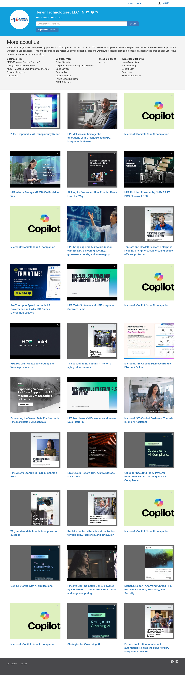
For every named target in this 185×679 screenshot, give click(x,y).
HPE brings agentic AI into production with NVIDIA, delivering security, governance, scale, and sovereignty (89, 251)
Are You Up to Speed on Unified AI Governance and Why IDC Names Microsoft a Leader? (30, 309)
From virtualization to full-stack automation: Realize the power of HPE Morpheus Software (146, 648)
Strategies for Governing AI (83, 644)
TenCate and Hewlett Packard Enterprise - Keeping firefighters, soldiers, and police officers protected (149, 251)
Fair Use (23, 664)
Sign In (166, 3)
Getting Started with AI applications (31, 586)
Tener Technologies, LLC (57, 12)
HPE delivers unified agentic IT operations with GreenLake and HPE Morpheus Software (88, 138)
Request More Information (47, 30)
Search (133, 24)
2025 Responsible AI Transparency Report (35, 134)
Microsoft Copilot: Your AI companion (146, 134)
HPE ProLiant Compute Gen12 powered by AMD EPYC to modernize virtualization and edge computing (91, 590)
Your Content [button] (134, 3)
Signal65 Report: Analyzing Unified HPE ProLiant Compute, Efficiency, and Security (148, 590)
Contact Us (12, 664)
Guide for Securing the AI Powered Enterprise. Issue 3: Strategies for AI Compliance (145, 477)
